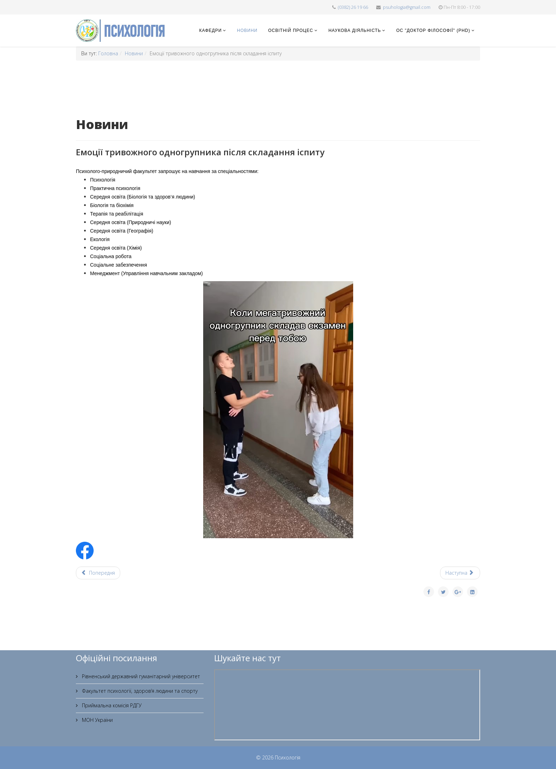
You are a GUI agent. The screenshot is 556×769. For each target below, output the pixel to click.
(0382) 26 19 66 (353, 7)
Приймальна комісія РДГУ (110, 705)
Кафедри (210, 30)
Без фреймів (347, 704)
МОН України (96, 720)
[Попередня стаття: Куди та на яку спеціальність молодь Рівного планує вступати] (98, 573)
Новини (247, 30)
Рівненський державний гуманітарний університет (140, 676)
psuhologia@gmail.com (406, 7)
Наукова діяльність (354, 30)
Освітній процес (290, 30)
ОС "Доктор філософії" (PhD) (433, 30)
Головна (108, 53)
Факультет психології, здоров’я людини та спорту (139, 690)
